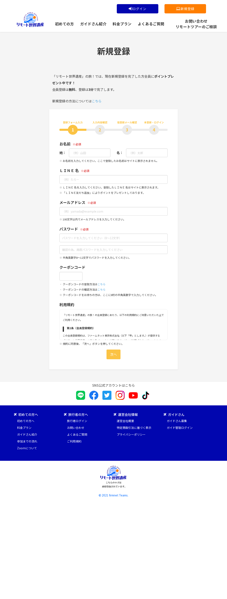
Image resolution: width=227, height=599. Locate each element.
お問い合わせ (75, 428)
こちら (97, 100)
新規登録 (185, 8)
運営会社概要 (125, 421)
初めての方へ (25, 421)
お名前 (65, 143)
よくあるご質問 (151, 23)
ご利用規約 (74, 441)
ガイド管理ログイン (180, 428)
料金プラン (122, 23)
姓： (61, 152)
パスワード (68, 229)
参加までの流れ (27, 441)
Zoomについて (27, 448)
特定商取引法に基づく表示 (134, 428)
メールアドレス (72, 202)
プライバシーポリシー (131, 434)
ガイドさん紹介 (93, 23)
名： (118, 152)
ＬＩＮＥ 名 (69, 170)
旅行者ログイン (77, 421)
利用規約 (66, 304)
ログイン (137, 8)
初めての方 (64, 23)
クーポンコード (72, 267)
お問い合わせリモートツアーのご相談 (196, 23)
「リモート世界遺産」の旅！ (30, 19)
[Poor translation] (15, 532)
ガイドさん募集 (177, 421)
